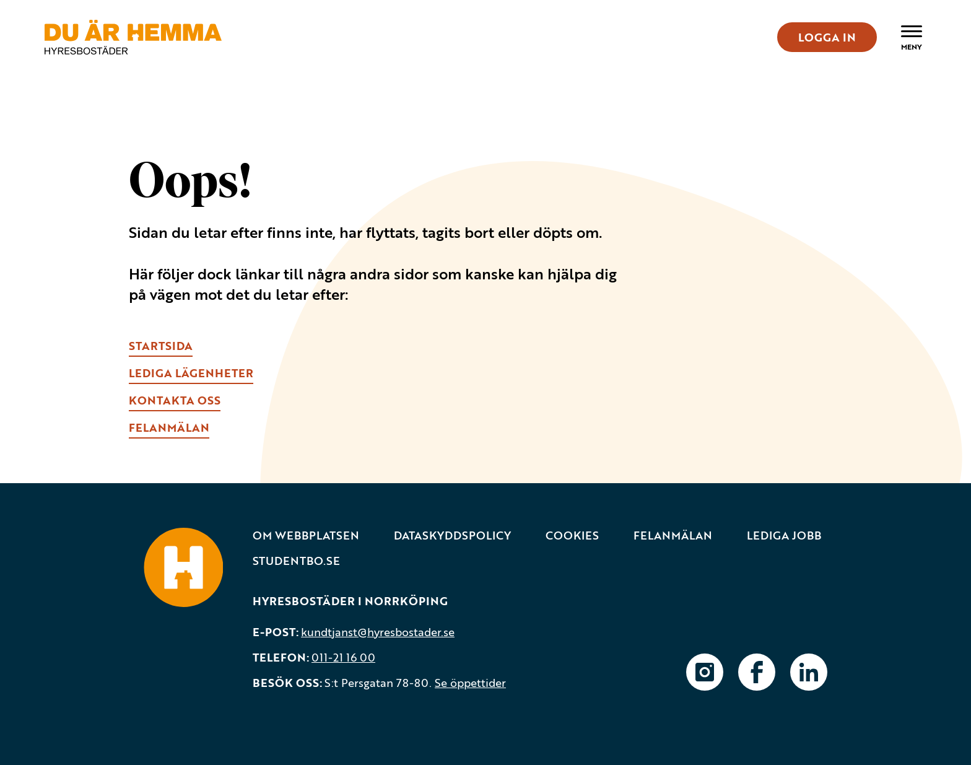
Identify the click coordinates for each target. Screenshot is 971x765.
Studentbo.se (296, 561)
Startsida (161, 346)
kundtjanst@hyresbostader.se (378, 632)
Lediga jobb (784, 535)
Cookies (572, 535)
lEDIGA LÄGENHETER (191, 373)
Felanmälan (673, 535)
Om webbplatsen (306, 535)
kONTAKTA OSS (174, 400)
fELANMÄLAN (169, 427)
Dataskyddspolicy (452, 535)
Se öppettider (470, 683)
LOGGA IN (827, 37)
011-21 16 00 (343, 657)
